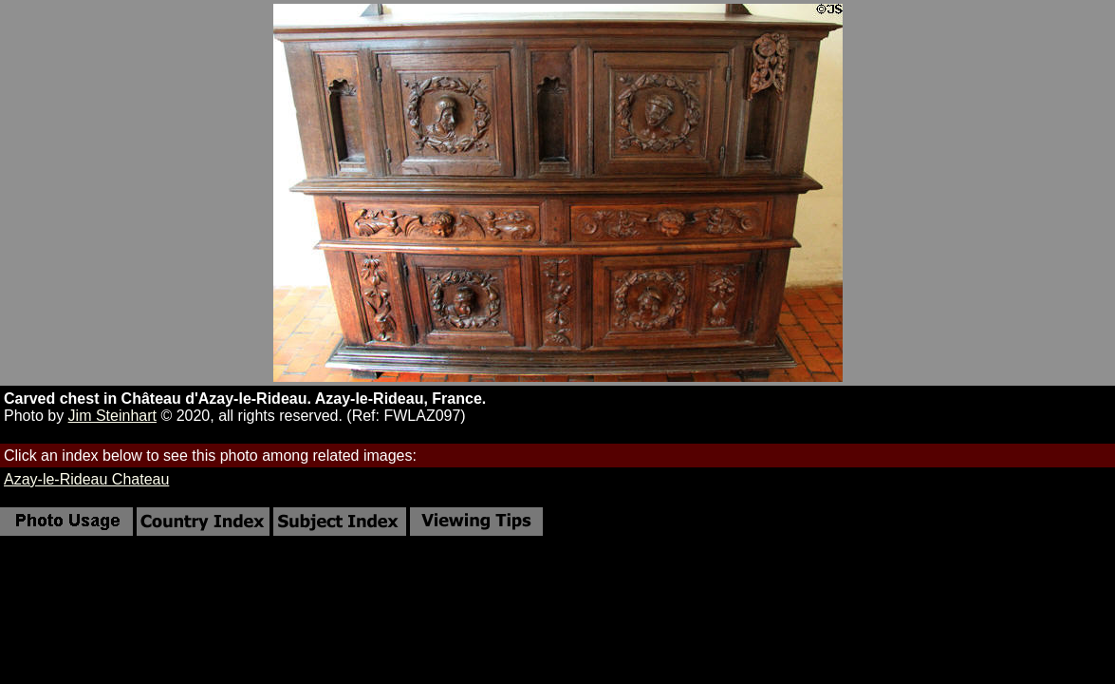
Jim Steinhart (112, 416)
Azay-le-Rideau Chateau (86, 479)
